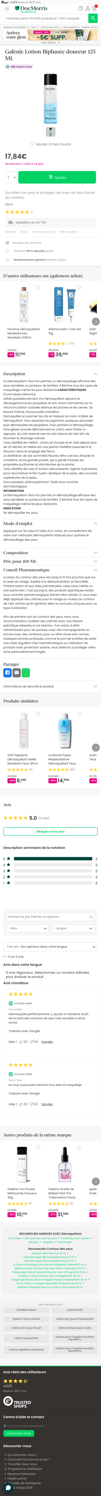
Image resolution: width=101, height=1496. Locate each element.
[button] (87, 8)
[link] (26, 818)
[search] (93, 18)
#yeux (24, 232)
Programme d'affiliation (23, 1469)
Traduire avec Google (24, 1031)
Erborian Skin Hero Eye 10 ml (49, 1253)
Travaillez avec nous (20, 1464)
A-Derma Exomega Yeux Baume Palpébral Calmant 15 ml (49, 1265)
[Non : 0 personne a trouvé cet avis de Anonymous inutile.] (35, 1042)
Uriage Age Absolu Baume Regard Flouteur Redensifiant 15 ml (49, 1280)
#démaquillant (68, 232)
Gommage (64, 1242)
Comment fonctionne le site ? (27, 1459)
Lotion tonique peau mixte (74, 1328)
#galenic (10, 232)
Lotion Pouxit (75, 1310)
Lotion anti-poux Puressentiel (74, 1319)
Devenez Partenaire (20, 1474)
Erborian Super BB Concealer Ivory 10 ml (49, 1261)
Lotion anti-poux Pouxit (26, 1328)
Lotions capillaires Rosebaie (26, 1350)
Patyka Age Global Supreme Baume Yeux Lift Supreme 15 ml (49, 1272)
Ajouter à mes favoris (50, 144)
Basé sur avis (14, 1391)
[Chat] (80, 8)
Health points (15, 1478)
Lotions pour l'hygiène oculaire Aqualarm (74, 1338)
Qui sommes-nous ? (20, 1455)
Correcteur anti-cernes (75, 1238)
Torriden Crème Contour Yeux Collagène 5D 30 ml (49, 1276)
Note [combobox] (29, 928)
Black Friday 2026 (18, 1488)
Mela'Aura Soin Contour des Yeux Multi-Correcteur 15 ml (49, 1268)
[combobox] (55, 947)
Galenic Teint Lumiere (26, 1319)
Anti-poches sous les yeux (41, 1238)
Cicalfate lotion (26, 1310)
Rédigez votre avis (51, 831)
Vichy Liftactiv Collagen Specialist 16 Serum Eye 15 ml (48, 1283)
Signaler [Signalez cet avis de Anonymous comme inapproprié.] (47, 1042)
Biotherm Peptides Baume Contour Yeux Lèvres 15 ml (50, 1287)
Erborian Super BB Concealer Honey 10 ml (48, 1257)
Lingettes (48, 1242)
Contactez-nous (19, 1433)
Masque (34, 1242)
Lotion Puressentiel (26, 1338)
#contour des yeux (43, 232)
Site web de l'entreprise (22, 1483)
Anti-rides (15, 1238)
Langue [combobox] (74, 928)
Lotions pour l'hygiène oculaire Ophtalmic (74, 1349)
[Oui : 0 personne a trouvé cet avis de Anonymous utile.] (24, 1042)
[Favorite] (38, 287)
